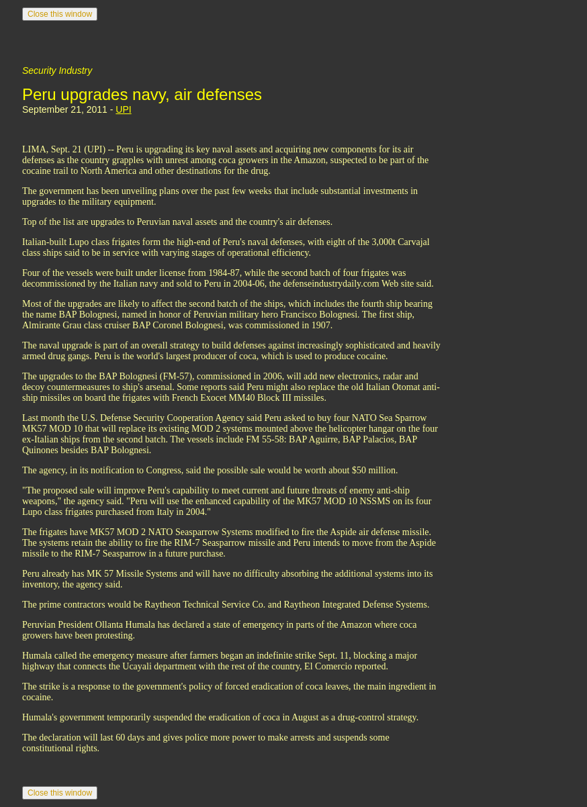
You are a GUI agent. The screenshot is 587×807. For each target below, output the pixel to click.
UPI (123, 109)
